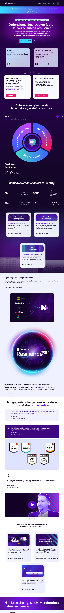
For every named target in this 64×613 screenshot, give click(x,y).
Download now (32, 11)
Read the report (12, 95)
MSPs (44, 3)
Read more (40, 95)
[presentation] (25, 72)
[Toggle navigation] (57, 3)
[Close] (62, 611)
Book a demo (38, 41)
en (53, 3)
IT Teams (48, 3)
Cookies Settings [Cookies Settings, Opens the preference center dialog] (12, 612)
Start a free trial (26, 41)
